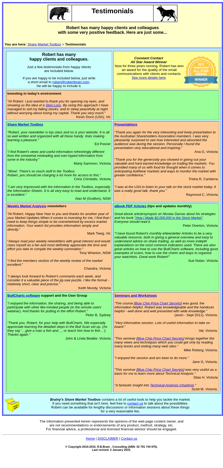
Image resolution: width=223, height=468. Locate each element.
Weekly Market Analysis (26, 206)
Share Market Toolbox (44, 44)
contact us (135, 403)
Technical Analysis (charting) (172, 385)
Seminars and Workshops (135, 295)
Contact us (129, 438)
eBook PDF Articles (130, 206)
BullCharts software (23, 295)
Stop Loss (53, 105)
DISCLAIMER (108, 438)
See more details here (149, 78)
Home (90, 438)
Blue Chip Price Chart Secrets (158, 303)
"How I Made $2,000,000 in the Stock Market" (168, 218)
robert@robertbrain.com (71, 82)
